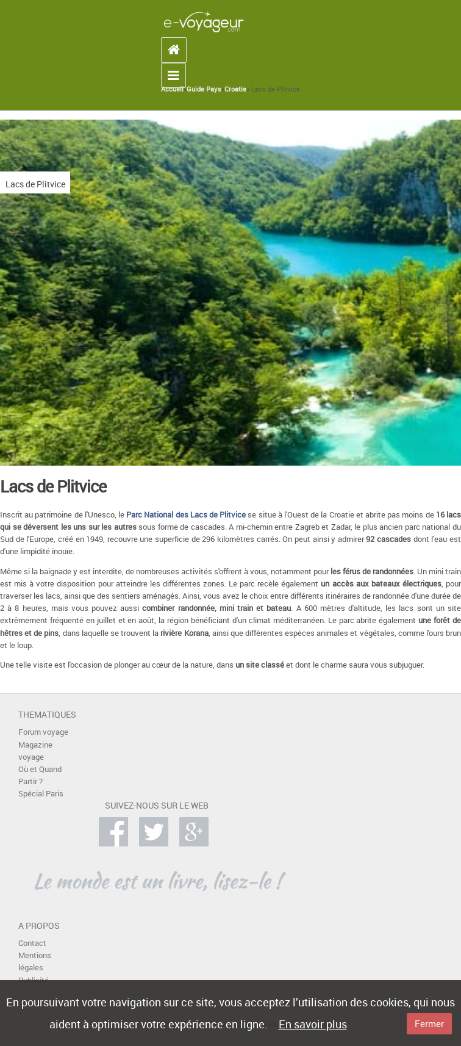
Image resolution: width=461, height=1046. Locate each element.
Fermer (429, 1023)
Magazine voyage (35, 751)
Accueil (172, 89)
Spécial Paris (40, 793)
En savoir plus (313, 1024)
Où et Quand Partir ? (40, 775)
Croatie (235, 89)
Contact (32, 943)
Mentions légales (34, 961)
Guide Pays (204, 89)
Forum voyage (43, 732)
